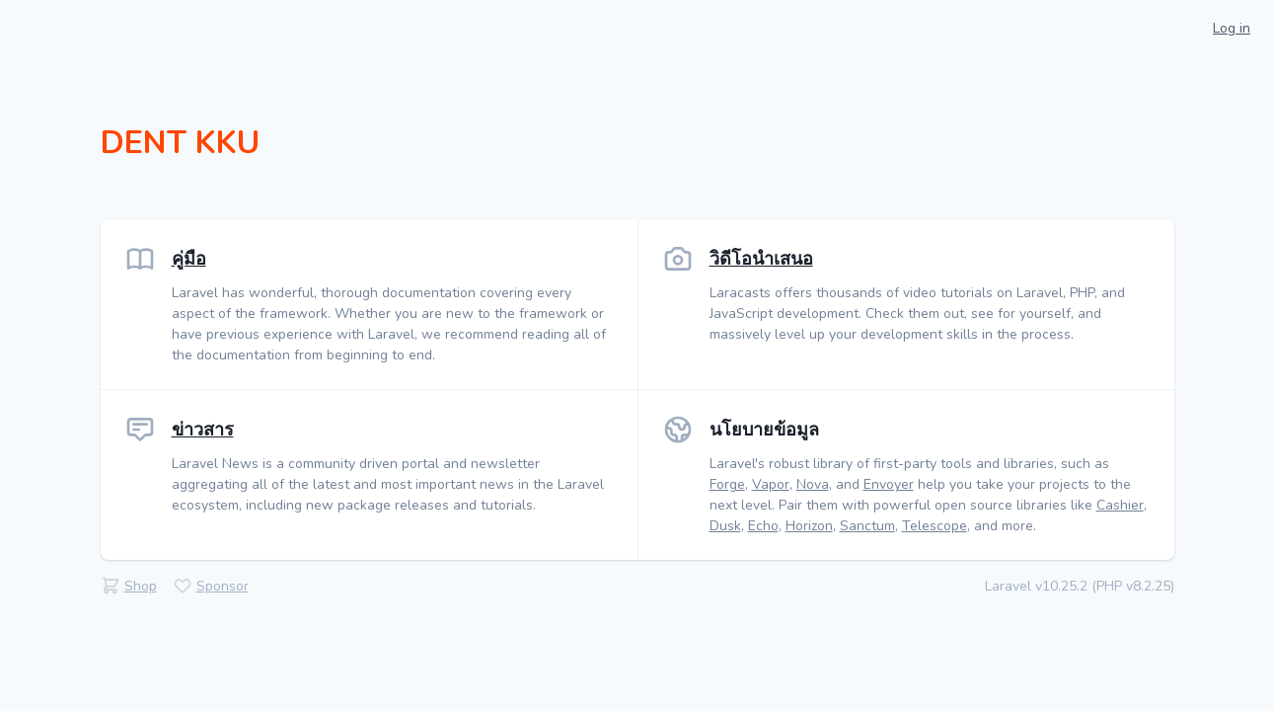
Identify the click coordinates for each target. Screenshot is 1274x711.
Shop (140, 586)
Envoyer (888, 484)
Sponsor (222, 586)
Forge (727, 484)
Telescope (934, 525)
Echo (763, 525)
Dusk (725, 525)
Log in (1231, 28)
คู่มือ (189, 259)
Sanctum (867, 525)
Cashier (1120, 505)
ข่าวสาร (203, 429)
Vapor (770, 484)
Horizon (809, 525)
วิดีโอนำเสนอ (761, 259)
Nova (812, 484)
